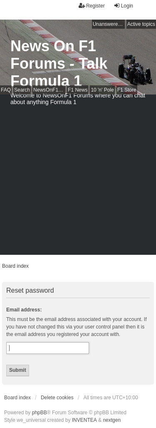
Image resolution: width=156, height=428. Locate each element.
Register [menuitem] (92, 5)
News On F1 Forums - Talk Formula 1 (58, 63)
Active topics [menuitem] (141, 24)
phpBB (39, 413)
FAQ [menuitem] (6, 90)
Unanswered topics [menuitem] (109, 24)
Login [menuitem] (123, 5)
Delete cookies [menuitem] (57, 398)
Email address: (24, 310)
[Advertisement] (78, 177)
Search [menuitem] (22, 90)
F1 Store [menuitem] (126, 90)
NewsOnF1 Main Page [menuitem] (49, 90)
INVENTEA (84, 420)
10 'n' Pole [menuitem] (102, 90)
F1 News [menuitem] (77, 90)
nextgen (112, 420)
